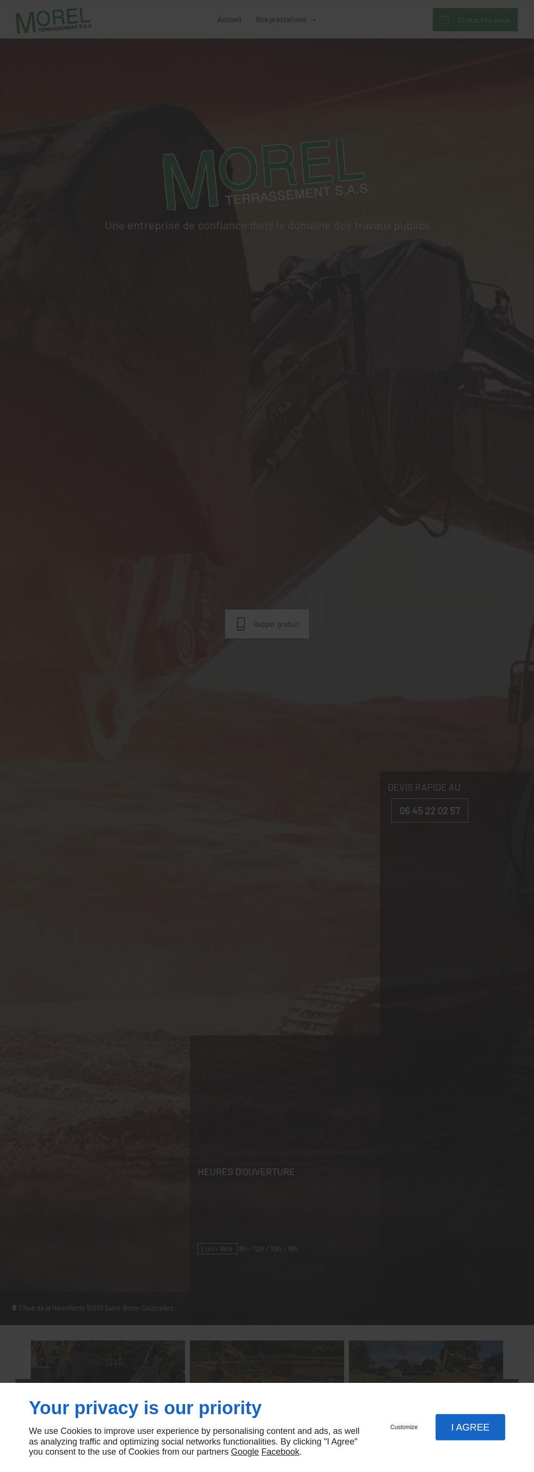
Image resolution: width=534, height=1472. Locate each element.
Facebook (280, 1452)
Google (245, 1452)
